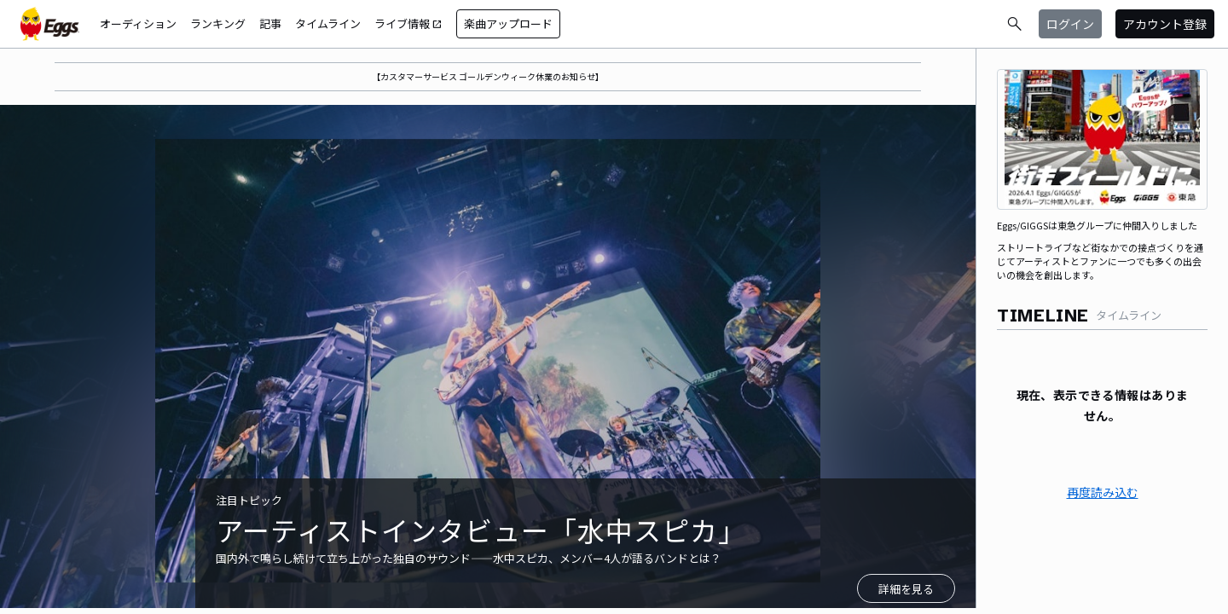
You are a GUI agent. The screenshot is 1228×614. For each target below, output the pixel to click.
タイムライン (328, 23)
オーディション (138, 23)
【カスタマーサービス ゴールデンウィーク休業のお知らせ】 (488, 76)
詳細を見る (906, 589)
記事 (270, 23)
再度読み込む (1102, 492)
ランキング (218, 23)
